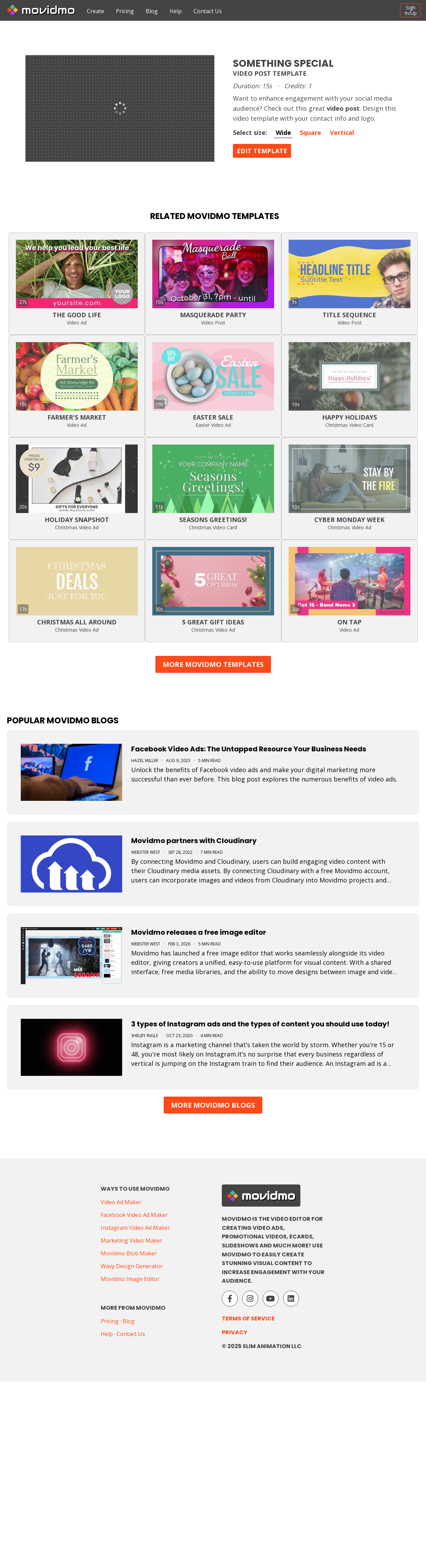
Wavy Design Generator (132, 1266)
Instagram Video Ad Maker (135, 1228)
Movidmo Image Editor (130, 1279)
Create (95, 11)
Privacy (234, 1332)
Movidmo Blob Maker (129, 1253)
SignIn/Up (411, 10)
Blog (152, 11)
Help (176, 11)
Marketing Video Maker (131, 1240)
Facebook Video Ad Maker (134, 1215)
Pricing (125, 11)
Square (310, 132)
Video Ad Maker (121, 1202)
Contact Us (207, 11)
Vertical (342, 132)
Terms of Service (248, 1318)
